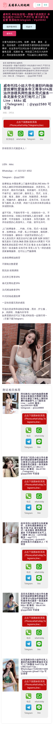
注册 (38, 5)
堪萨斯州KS (12, 27)
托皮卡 (29, 27)
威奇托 (9, 33)
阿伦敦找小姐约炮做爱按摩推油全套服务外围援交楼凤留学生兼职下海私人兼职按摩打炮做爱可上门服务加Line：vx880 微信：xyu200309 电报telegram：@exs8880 (34, 401)
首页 (5, 63)
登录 (45, 5)
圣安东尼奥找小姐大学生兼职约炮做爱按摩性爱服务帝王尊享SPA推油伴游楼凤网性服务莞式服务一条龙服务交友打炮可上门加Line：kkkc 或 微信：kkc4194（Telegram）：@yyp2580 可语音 (34, 602)
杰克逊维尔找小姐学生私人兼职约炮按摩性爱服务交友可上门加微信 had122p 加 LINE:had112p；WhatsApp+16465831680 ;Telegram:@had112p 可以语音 (34, 667)
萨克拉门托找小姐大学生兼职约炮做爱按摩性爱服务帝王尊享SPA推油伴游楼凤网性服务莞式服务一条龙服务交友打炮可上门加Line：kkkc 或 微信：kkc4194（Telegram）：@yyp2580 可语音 (34, 465)
